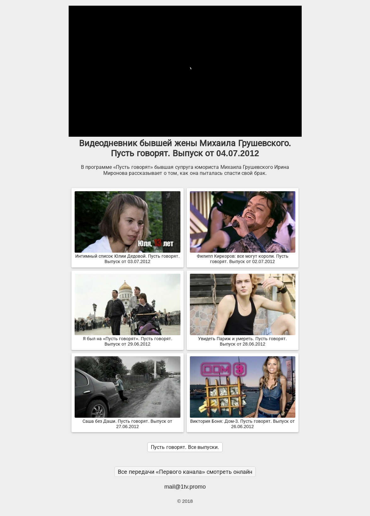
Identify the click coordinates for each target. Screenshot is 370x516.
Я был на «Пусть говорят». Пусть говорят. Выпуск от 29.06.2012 (127, 339)
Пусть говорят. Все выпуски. (185, 447)
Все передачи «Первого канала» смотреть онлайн (185, 471)
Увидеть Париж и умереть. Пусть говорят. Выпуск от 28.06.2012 (242, 339)
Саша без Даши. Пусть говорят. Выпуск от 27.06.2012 (127, 421)
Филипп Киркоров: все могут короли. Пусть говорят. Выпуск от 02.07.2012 (242, 256)
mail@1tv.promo (185, 486)
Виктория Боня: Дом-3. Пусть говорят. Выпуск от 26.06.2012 (242, 421)
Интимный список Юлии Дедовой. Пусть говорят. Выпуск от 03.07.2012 (127, 256)
